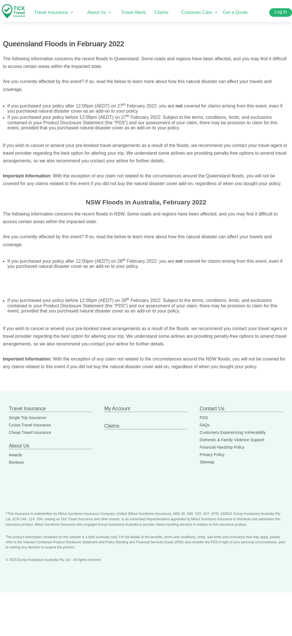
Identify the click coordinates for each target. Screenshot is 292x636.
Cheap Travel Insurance (30, 432)
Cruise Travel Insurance (30, 425)
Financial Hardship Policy (222, 447)
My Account (117, 408)
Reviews (16, 462)
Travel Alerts (133, 12)
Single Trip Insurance (27, 417)
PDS (204, 417)
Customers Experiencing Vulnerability (233, 432)
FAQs (205, 425)
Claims (162, 12)
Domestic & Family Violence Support (232, 440)
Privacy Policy (212, 454)
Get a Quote (235, 12)
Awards (15, 455)
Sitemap (207, 462)
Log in (280, 11)
